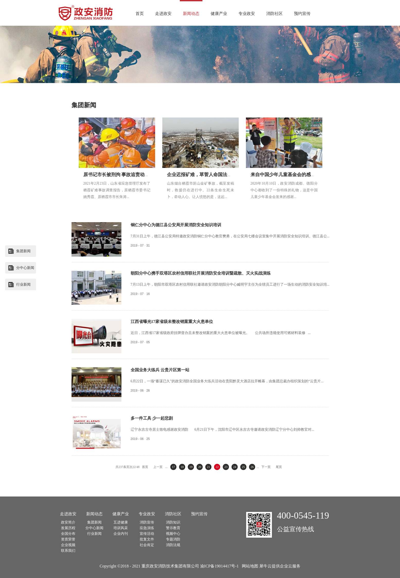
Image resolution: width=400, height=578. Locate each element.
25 (243, 467)
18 (182, 467)
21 (208, 467)
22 (217, 467)
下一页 (266, 467)
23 (225, 467)
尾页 (279, 467)
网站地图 (249, 566)
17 (173, 467)
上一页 (158, 467)
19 (190, 467)
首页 (140, 13)
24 (234, 467)
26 (252, 467)
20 (199, 467)
